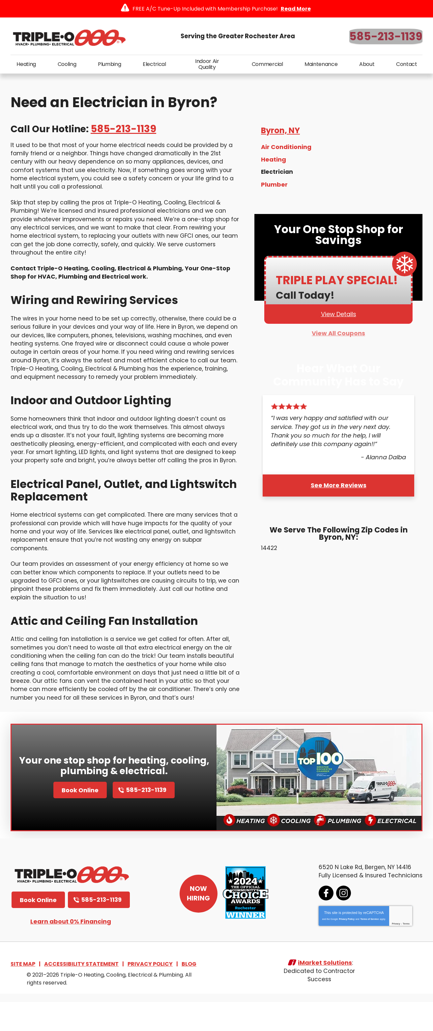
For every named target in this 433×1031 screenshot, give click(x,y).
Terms (404, 951)
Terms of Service (367, 947)
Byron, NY (280, 133)
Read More (296, 9)
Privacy (394, 951)
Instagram (341, 920)
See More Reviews (338, 489)
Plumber (274, 187)
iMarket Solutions (325, 992)
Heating (273, 162)
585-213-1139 (385, 36)
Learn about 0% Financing (70, 949)
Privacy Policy (344, 947)
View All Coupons (338, 337)
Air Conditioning (286, 150)
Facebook (324, 920)
